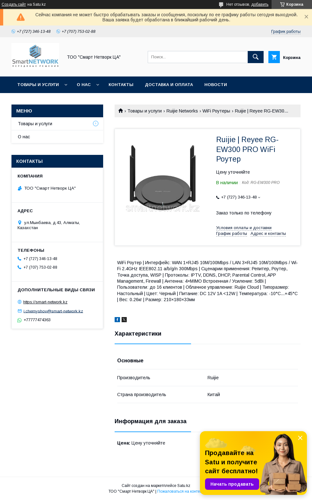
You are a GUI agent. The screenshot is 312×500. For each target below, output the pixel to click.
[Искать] (256, 57)
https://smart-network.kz (45, 302)
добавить (259, 4)
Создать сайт (14, 4)
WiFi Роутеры (216, 110)
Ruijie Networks (182, 110)
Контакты (121, 84)
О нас (84, 84)
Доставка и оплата (169, 84)
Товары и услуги (38, 84)
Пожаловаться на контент (180, 491)
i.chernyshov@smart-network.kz (53, 310)
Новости (215, 84)
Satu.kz (183, 485)
